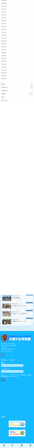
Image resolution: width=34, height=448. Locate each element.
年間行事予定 (4, 87)
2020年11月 (4, 38)
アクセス (12, 445)
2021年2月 (3, 29)
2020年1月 (3, 64)
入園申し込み (4, 90)
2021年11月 (4, 3)
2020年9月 (3, 43)
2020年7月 (3, 49)
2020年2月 (3, 61)
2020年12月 (4, 35)
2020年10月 (4, 41)
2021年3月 (3, 26)
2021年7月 (3, 14)
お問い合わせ (4, 100)
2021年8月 (3, 12)
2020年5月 (3, 55)
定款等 (2, 97)
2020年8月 (3, 46)
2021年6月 (3, 17)
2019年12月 (4, 67)
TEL (30, 445)
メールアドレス (5, 369)
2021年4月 (3, 23)
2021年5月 (3, 20)
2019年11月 (4, 70)
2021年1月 (3, 32)
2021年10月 (4, 6)
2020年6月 (3, 52)
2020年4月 (3, 58)
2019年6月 (3, 78)
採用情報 (3, 93)
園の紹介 (3, 84)
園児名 (3, 363)
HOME (4, 445)
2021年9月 (3, 9)
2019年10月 (4, 72)
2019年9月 (3, 75)
